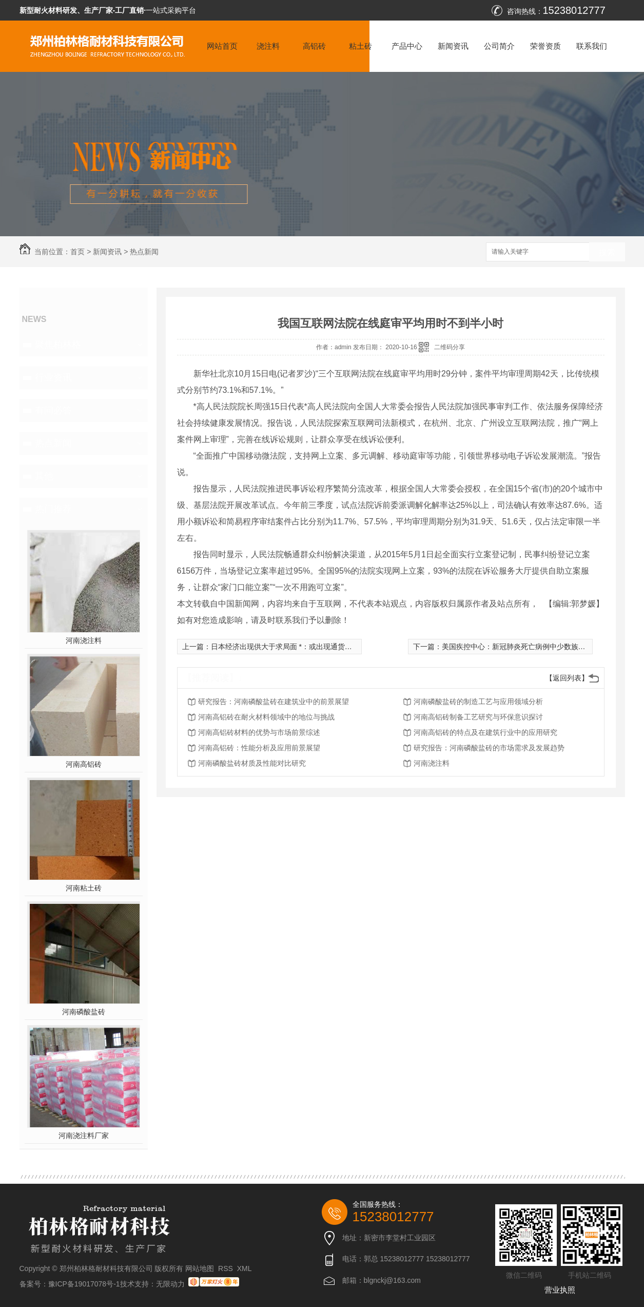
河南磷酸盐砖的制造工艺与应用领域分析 (478, 701)
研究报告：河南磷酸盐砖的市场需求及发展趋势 (489, 748)
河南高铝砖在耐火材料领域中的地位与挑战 (266, 717)
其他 (44, 476)
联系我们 (591, 46)
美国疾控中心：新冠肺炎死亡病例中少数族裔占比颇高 (528, 646)
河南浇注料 (84, 640)
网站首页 (222, 46)
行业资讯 (53, 377)
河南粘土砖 (84, 888)
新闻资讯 (453, 46)
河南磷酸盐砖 (83, 1012)
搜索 (607, 252)
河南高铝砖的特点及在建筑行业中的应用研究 (485, 732)
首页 (77, 252)
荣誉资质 (545, 46)
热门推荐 (53, 509)
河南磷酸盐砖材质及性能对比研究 (252, 763)
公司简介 (499, 46)
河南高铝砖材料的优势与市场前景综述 (259, 732)
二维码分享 (449, 347)
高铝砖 (314, 46)
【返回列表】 (567, 678)
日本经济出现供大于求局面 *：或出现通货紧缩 (285, 646)
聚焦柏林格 (58, 344)
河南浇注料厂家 (83, 1135)
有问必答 (53, 410)
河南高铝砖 (84, 764)
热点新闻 (144, 252)
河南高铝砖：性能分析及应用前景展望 (259, 748)
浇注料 (268, 46)
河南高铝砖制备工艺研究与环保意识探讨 (478, 717)
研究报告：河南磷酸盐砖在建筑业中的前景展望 (273, 701)
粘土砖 (360, 46)
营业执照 (559, 1289)
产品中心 (407, 46)
